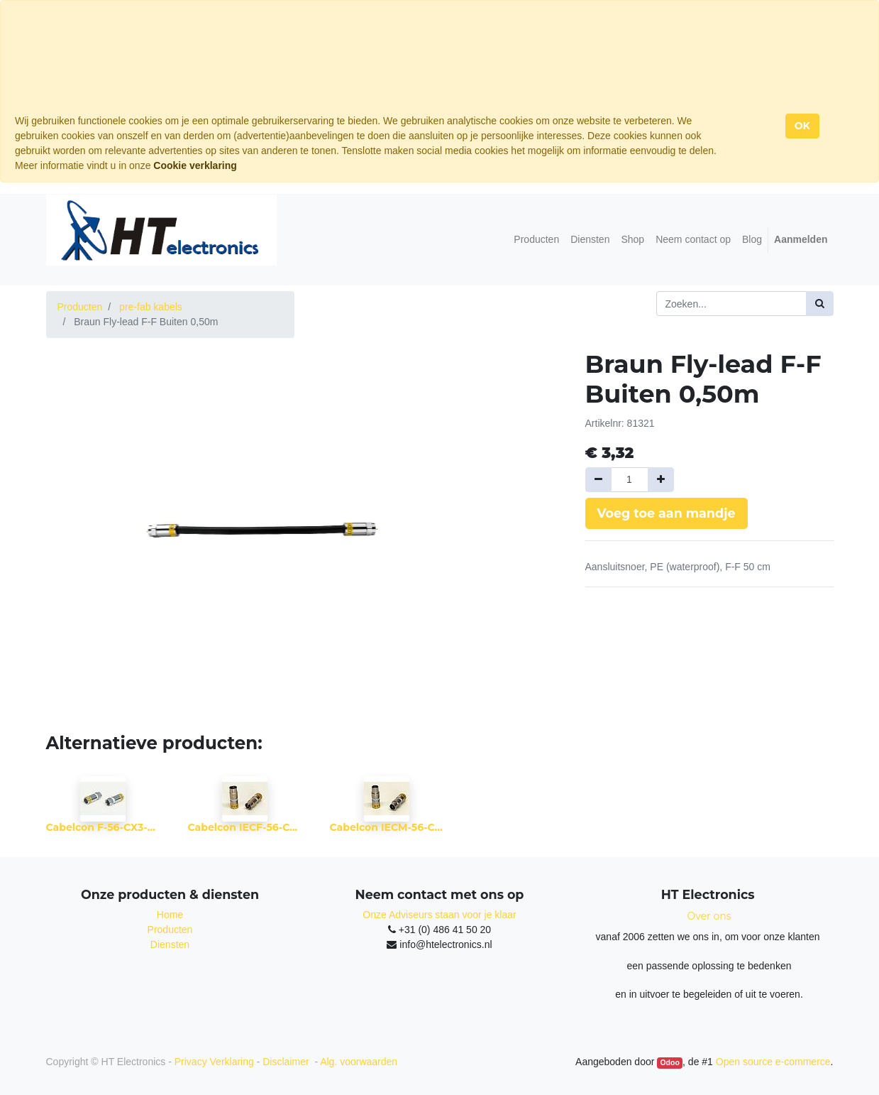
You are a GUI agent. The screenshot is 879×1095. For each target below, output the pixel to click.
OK (802, 125)
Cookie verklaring (195, 165)
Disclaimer (286, 1061)
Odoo (669, 1062)
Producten (80, 306)
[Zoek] (820, 303)
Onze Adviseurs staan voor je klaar (439, 914)
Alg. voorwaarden (358, 1061)
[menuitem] (536, 240)
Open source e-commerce (773, 1061)
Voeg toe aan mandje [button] (666, 513)
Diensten (169, 944)
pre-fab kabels (150, 306)
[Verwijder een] (598, 479)
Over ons (709, 916)
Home (170, 914)
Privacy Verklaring (214, 1061)
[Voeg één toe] (661, 479)
